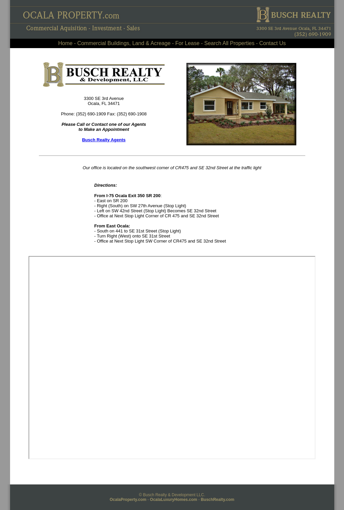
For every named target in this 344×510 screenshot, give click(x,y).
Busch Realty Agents (104, 139)
